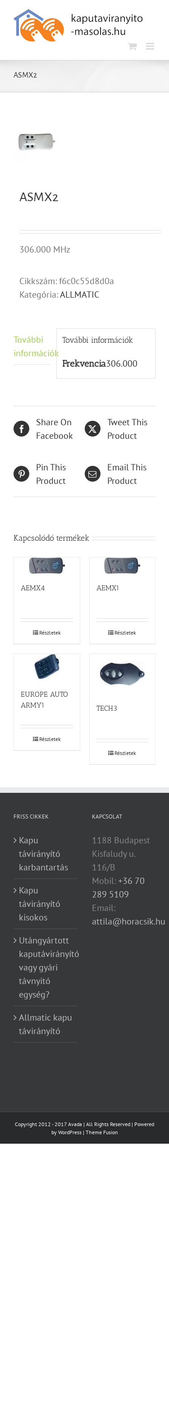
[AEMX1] (122, 565)
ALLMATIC (79, 294)
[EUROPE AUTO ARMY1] (47, 667)
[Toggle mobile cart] (132, 46)
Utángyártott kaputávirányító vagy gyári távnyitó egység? (46, 967)
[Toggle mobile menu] (150, 46)
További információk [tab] (32, 346)
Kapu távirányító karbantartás (43, 853)
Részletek (50, 632)
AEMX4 (33, 588)
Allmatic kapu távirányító (45, 1024)
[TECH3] (122, 674)
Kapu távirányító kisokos (39, 903)
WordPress (70, 1132)
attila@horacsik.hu (128, 921)
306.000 (121, 363)
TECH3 (106, 708)
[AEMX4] (47, 565)
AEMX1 (107, 588)
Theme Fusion (102, 1132)
